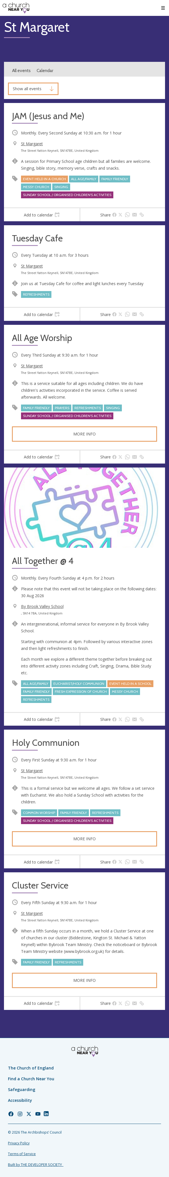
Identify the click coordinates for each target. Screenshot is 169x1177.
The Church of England (31, 1068)
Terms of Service (22, 1153)
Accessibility (20, 1100)
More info (84, 434)
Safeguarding (21, 1089)
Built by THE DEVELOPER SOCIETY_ (35, 1164)
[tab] (42, 214)
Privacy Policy (19, 1143)
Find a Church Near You (31, 1078)
